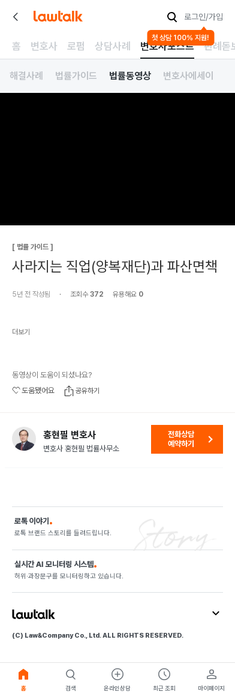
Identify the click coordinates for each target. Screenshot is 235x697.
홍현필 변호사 (69, 435)
